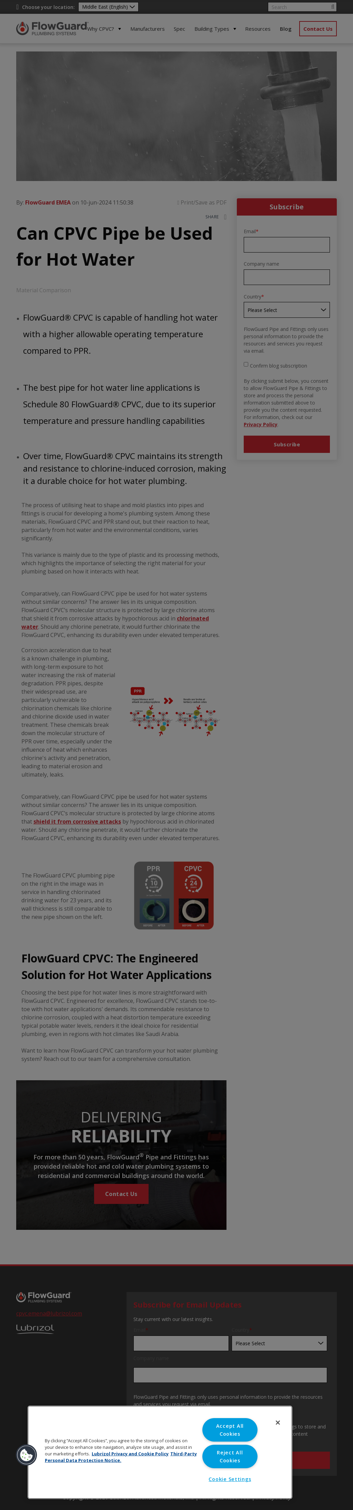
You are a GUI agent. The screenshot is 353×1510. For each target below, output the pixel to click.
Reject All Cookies (230, 1456)
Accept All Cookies (230, 1430)
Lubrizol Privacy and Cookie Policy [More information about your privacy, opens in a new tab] (130, 1454)
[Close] (277, 1422)
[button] (27, 1455)
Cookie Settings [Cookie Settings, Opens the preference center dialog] (230, 1479)
